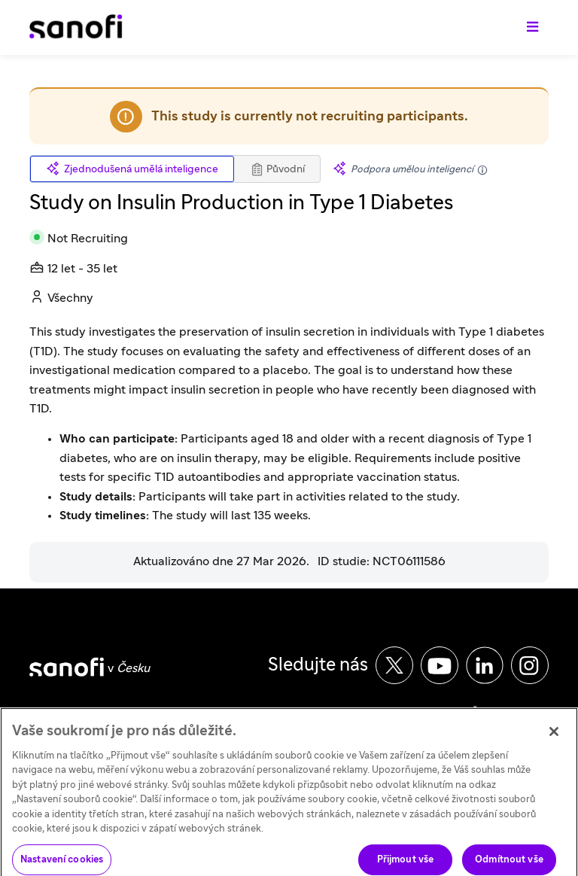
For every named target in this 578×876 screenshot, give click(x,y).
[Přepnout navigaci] (532, 28)
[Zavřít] (553, 738)
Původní (277, 169)
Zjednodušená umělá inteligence (132, 169)
